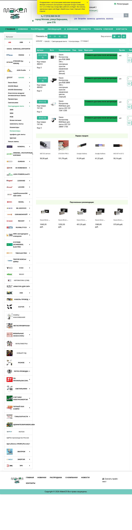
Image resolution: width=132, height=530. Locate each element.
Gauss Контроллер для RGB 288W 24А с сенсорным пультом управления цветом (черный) (64, 87)
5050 (11, 113)
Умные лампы (13, 141)
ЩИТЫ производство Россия (18, 438)
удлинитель (100, 18)
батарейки (82, 18)
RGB (11, 117)
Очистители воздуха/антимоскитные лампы (17, 94)
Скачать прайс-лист (110, 480)
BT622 (42, 118)
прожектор (91, 18)
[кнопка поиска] (126, 15)
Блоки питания (15, 120)
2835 (11, 110)
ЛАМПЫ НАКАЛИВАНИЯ (16, 316)
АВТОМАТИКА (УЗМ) (18, 280)
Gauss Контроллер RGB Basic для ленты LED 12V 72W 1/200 (64, 105)
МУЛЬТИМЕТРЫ (17, 344)
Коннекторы (14, 127)
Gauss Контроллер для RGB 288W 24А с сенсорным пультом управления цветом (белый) (64, 64)
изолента (109, 18)
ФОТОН (15, 432)
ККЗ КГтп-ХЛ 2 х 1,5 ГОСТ (122, 153)
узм (75, 18)
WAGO (15, 274)
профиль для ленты (17, 134)
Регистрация (122, 4)
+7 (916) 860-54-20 (51, 16)
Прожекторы (13, 99)
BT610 (42, 102)
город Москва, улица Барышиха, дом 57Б (51, 21)
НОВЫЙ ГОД (16, 353)
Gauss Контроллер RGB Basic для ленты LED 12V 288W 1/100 (64, 122)
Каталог (9, 37)
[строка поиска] (99, 15)
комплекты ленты (16, 124)
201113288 (42, 80)
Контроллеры (15, 131)
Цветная (13, 138)
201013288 (42, 56)
